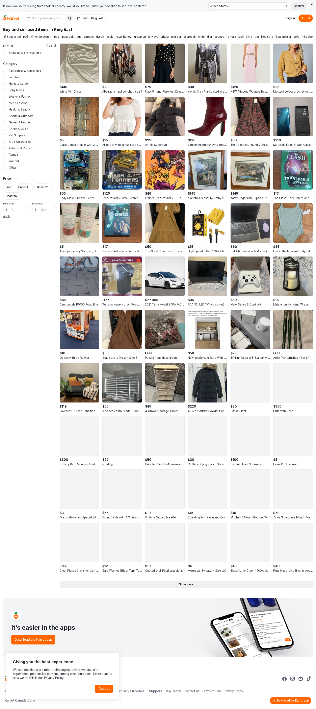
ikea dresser (283, 36)
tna (257, 36)
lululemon (140, 36)
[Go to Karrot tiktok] (308, 678)
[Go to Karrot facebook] (284, 678)
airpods (89, 36)
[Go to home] (11, 18)
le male (231, 36)
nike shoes (309, 36)
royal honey (123, 36)
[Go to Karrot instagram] (292, 678)
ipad (56, 36)
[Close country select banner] (311, 4)
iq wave (153, 36)
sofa (296, 36)
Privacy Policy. (54, 678)
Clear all (51, 45)
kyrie (249, 36)
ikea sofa (267, 36)
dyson (100, 36)
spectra (220, 36)
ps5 (25, 36)
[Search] (69, 18)
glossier (176, 36)
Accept (104, 689)
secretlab (190, 36)
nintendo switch (40, 36)
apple (109, 36)
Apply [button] (6, 216)
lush (241, 36)
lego (79, 36)
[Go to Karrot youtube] (300, 678)
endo (201, 36)
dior (209, 36)
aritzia (165, 36)
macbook (67, 36)
